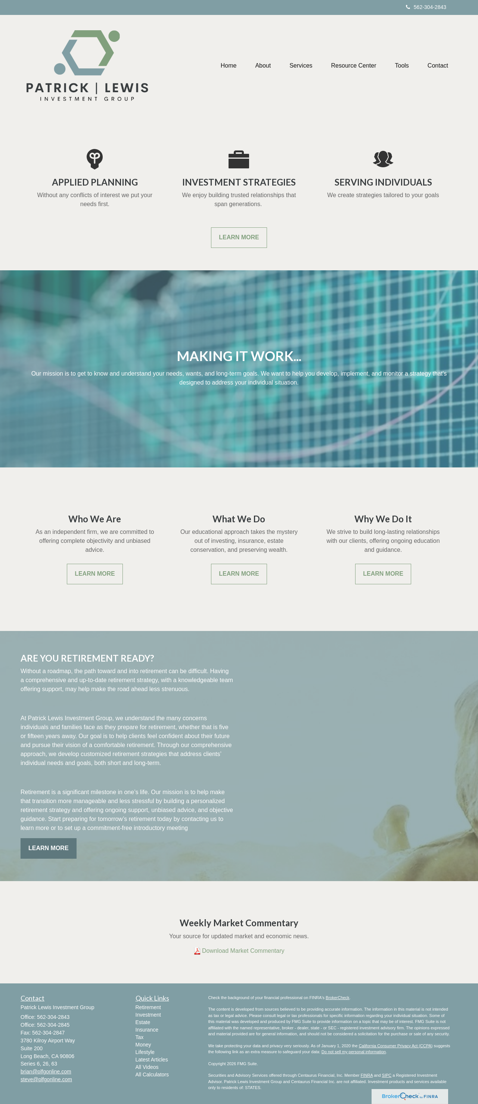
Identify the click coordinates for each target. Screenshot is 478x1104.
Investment (148, 1015)
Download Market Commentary (243, 951)
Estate (143, 1022)
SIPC (387, 1075)
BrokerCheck (338, 997)
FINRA (367, 1075)
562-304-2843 (426, 7)
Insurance (147, 1030)
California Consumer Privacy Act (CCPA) (396, 1046)
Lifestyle (145, 1052)
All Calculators (152, 1074)
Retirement (148, 1007)
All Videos (147, 1067)
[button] (263, 65)
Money (143, 1045)
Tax (140, 1037)
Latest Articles (152, 1060)
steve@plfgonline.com (46, 1079)
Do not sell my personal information (354, 1051)
